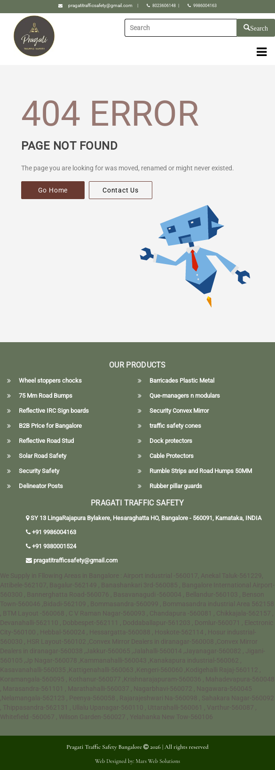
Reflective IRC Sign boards (54, 411)
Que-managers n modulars (184, 395)
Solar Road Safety (42, 456)
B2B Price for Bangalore (50, 426)
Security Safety (39, 471)
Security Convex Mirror (179, 411)
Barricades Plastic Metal (181, 380)
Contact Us (120, 190)
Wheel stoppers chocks (50, 380)
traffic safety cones (175, 426)
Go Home (53, 190)
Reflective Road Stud (46, 441)
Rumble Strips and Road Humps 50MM (200, 471)
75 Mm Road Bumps (45, 395)
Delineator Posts (41, 486)
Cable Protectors (171, 456)
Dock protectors (170, 441)
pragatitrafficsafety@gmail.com (100, 5)
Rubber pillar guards (175, 486)
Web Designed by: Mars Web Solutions (137, 761)
